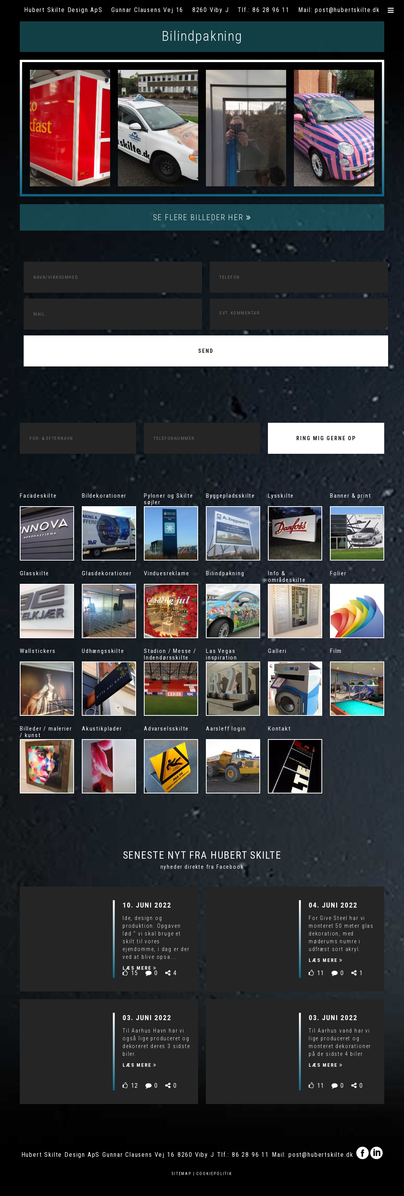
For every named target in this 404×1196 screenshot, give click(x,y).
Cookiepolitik (214, 1174)
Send (206, 351)
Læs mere (140, 968)
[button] (391, 10)
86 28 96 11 (271, 10)
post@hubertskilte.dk (347, 10)
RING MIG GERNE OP (326, 438)
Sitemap (182, 1174)
